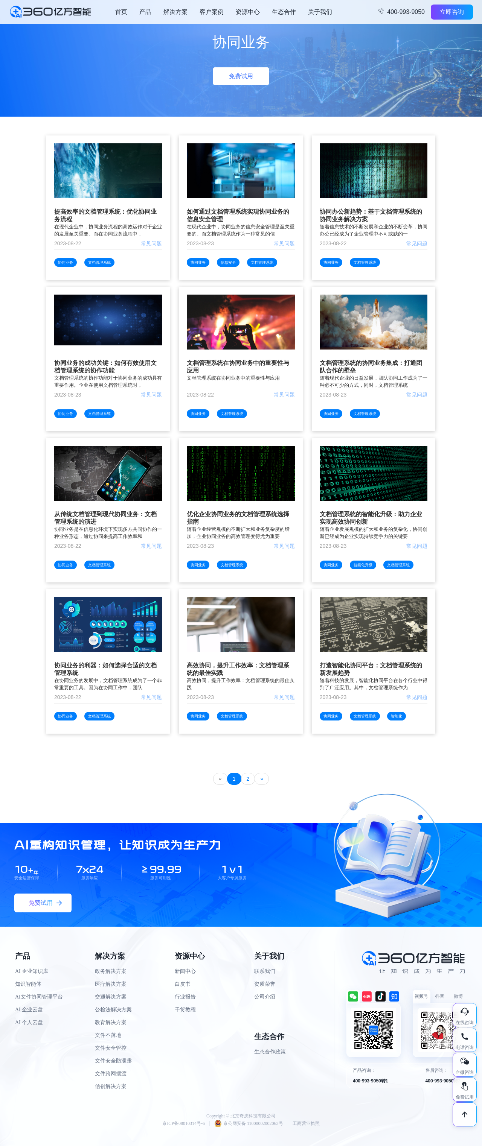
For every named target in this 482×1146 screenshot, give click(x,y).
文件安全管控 (111, 1048)
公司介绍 (264, 997)
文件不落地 (108, 1035)
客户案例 (212, 12)
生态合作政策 (270, 1052)
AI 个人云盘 (29, 1022)
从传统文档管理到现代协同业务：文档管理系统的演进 (105, 518)
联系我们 (264, 971)
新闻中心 (185, 971)
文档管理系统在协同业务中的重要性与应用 (238, 367)
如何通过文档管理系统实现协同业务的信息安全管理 (238, 215)
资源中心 (248, 12)
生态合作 (284, 12)
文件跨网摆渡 (111, 1073)
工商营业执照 (306, 1123)
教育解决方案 (111, 1022)
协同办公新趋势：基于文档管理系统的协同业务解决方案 (371, 215)
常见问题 (151, 243)
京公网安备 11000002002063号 (248, 1123)
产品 (145, 12)
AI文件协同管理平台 (39, 997)
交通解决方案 (111, 997)
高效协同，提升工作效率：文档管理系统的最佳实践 (238, 669)
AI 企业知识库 (31, 971)
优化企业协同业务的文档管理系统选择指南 (238, 518)
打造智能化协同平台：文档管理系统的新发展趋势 (371, 669)
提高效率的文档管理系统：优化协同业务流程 (105, 215)
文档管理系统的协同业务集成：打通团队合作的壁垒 (371, 367)
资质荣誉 (264, 984)
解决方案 (175, 12)
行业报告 (185, 997)
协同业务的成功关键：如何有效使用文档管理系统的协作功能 (105, 367)
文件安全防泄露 (113, 1061)
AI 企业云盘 (29, 1009)
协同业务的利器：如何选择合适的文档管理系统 (105, 669)
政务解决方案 (111, 971)
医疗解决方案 (111, 984)
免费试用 (241, 76)
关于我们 (320, 12)
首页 (121, 12)
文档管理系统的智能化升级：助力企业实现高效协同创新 (371, 518)
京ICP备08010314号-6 (183, 1123)
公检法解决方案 (113, 1009)
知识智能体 (28, 984)
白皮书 (183, 984)
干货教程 (185, 1009)
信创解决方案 (111, 1086)
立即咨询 (452, 12)
